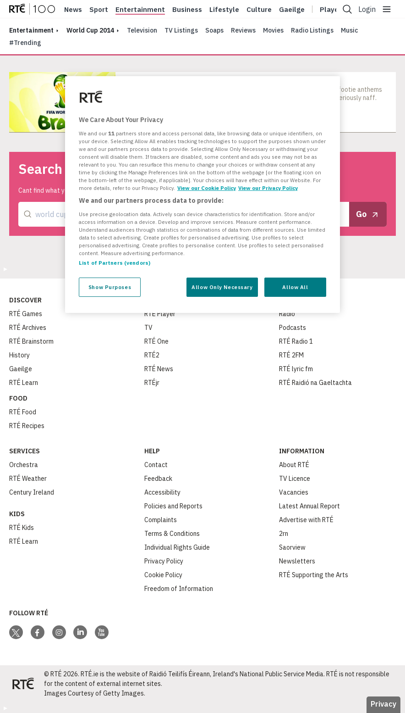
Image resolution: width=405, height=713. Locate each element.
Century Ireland (31, 492)
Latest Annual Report (309, 506)
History (19, 355)
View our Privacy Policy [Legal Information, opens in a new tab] (268, 187)
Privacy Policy (163, 561)
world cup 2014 (90, 30)
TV (148, 327)
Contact (156, 465)
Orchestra (23, 465)
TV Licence (294, 478)
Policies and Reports (173, 506)
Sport (98, 10)
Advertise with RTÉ (306, 520)
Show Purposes (109, 287)
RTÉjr (151, 383)
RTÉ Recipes (26, 426)
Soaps (214, 30)
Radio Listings (312, 30)
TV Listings (181, 30)
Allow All (295, 287)
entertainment (31, 30)
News (73, 10)
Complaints (160, 520)
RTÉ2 (151, 355)
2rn (283, 533)
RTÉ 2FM (291, 355)
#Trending (25, 43)
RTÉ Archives (27, 327)
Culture (259, 10)
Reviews (243, 30)
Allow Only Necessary (222, 287)
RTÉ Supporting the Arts (313, 575)
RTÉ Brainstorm (31, 341)
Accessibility (162, 492)
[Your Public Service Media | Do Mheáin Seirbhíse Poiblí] (23, 683)
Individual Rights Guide (177, 547)
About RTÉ (294, 465)
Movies (273, 30)
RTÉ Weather (28, 478)
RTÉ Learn (23, 383)
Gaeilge (292, 10)
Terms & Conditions (172, 533)
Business (187, 10)
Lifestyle (224, 10)
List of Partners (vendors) (114, 262)
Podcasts (292, 327)
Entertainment (140, 10)
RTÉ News (158, 369)
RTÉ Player (159, 314)
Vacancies (293, 492)
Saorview (292, 547)
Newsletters (297, 561)
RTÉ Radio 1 (296, 341)
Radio (287, 314)
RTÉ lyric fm (296, 369)
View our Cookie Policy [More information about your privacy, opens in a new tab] (206, 187)
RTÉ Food (22, 412)
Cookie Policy (163, 575)
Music (349, 30)
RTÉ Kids (21, 528)
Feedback (158, 478)
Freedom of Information (178, 589)
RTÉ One (156, 341)
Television (142, 30)
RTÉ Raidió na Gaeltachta (315, 383)
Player (330, 10)
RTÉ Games (25, 314)
